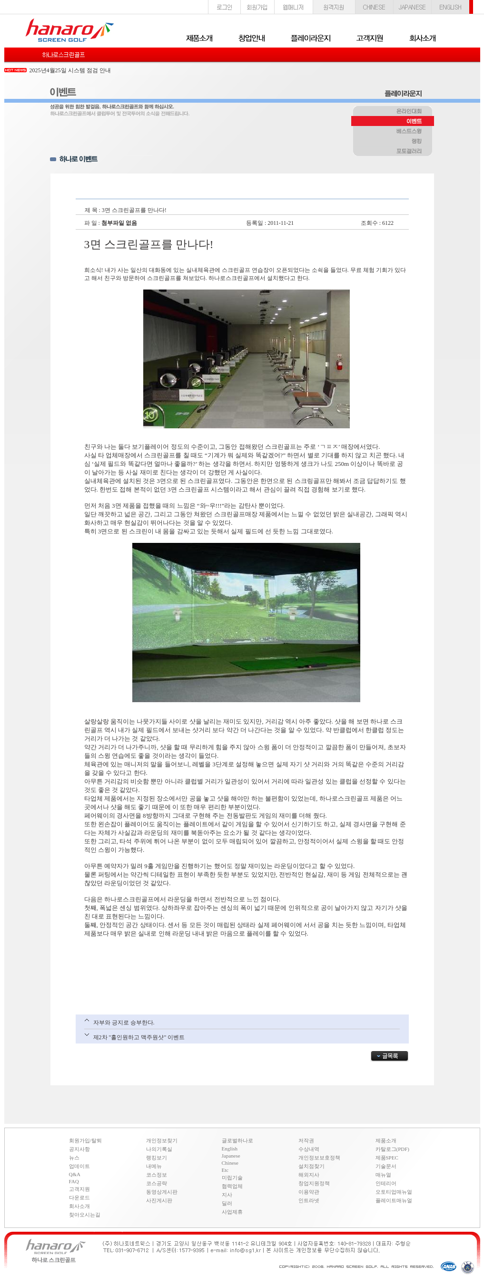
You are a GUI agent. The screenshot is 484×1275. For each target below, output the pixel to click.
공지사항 (79, 1149)
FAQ (74, 1181)
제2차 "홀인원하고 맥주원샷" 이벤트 (139, 1037)
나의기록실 (159, 1149)
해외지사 (308, 1175)
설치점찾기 (311, 1166)
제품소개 (385, 1140)
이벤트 (392, 121)
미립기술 (232, 1177)
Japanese (231, 1156)
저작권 (306, 1140)
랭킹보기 (156, 1157)
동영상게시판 (162, 1192)
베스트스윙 (392, 131)
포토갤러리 (392, 151)
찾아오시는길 (84, 1214)
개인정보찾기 (162, 1140)
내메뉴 (154, 1166)
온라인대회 (392, 111)
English (230, 1148)
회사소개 (79, 1206)
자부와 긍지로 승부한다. (124, 1022)
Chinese (230, 1163)
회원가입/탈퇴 (85, 1140)
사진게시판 (159, 1200)
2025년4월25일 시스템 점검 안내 (70, 70)
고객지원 (79, 1189)
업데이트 (79, 1166)
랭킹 (392, 141)
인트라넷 (308, 1200)
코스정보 (156, 1175)
